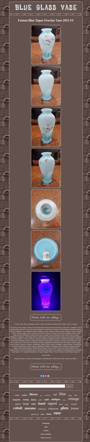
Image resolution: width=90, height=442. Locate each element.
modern (24, 395)
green (18, 404)
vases (75, 395)
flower (67, 404)
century (17, 395)
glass (65, 408)
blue (62, 394)
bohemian (42, 409)
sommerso (48, 395)
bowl (61, 404)
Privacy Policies (46, 434)
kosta (49, 414)
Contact (46, 430)
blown (34, 394)
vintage (73, 399)
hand (41, 403)
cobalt (17, 408)
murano (30, 408)
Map (45, 427)
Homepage (45, 423)
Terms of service (46, 438)
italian (70, 395)
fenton (75, 408)
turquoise (16, 400)
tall (55, 394)
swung (26, 399)
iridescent (53, 408)
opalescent (34, 414)
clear (42, 414)
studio (64, 400)
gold (40, 400)
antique (55, 399)
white (41, 395)
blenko (33, 400)
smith (46, 399)
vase (57, 413)
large (26, 403)
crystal (74, 404)
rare (33, 403)
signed (52, 403)
